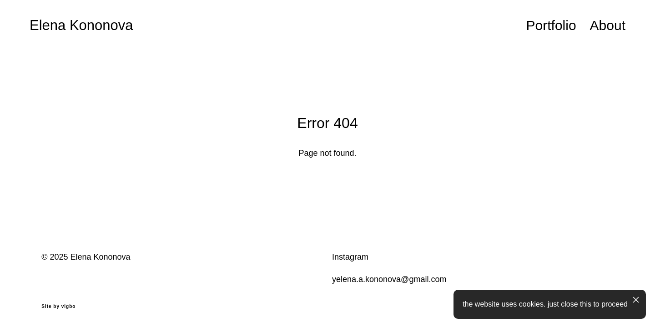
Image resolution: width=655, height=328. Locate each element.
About (607, 25)
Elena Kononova (81, 25)
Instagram (350, 256)
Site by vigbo (58, 306)
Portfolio (551, 25)
